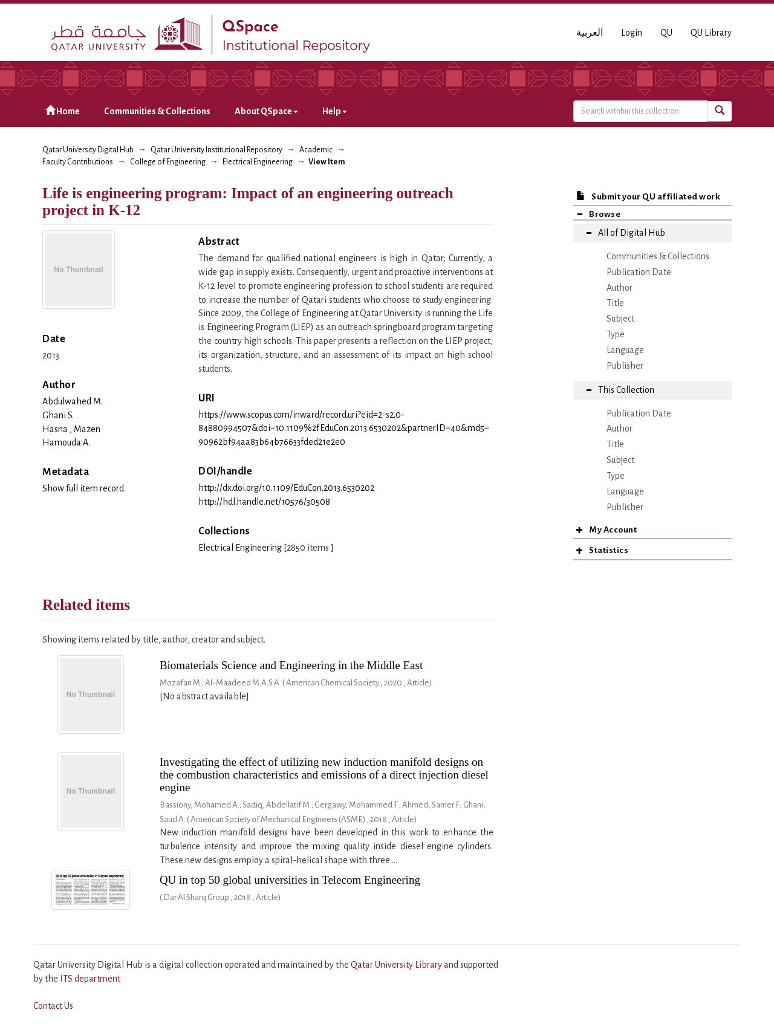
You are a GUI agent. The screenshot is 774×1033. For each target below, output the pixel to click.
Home (62, 111)
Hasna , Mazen (71, 429)
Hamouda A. (66, 442)
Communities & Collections (157, 111)
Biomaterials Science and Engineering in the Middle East (291, 665)
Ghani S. (58, 415)
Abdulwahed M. (72, 401)
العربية (589, 32)
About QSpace (266, 111)
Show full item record (83, 488)
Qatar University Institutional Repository (216, 150)
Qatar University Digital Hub (88, 150)
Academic (316, 150)
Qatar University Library (397, 965)
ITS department (90, 978)
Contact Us (53, 1006)
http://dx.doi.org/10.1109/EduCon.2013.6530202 (286, 488)
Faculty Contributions (77, 162)
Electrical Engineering (258, 162)
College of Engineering (168, 162)
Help (334, 111)
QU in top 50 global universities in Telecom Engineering (290, 879)
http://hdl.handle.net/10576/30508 (264, 502)
